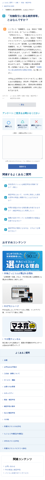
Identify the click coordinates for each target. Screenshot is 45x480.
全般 (16, 2)
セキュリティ (8, 393)
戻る (22, 105)
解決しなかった (36, 126)
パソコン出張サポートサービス (17, 473)
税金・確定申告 (26, 2)
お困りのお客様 (9, 386)
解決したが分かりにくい (23, 126)
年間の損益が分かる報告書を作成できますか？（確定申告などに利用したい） (24, 209)
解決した (8, 126)
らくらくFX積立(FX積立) (13, 434)
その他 (6, 419)
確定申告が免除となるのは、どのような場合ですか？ (24, 229)
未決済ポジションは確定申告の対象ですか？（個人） (23, 185)
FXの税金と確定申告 (13, 470)
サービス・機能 (9, 380)
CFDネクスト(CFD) (11, 441)
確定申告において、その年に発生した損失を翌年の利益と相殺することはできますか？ (24, 197)
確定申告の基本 (9, 6)
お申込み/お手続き (10, 367)
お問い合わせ (10, 466)
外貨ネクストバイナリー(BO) (15, 448)
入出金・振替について (12, 373)
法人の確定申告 (9, 413)
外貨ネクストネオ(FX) (12, 426)
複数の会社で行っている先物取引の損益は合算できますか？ (24, 219)
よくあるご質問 (7, 2)
